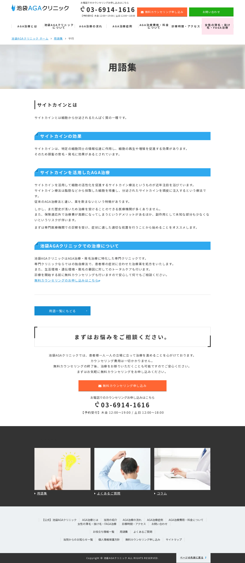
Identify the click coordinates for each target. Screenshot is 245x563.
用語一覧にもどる (62, 311)
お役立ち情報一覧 (103, 532)
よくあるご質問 (142, 532)
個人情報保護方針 (109, 539)
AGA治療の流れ (90, 26)
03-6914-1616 (122, 404)
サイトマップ (174, 539)
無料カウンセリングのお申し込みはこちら (66, 280)
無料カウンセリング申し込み (162, 12)
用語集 (58, 38)
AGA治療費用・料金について (154, 26)
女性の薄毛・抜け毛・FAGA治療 (217, 26)
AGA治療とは (27, 26)
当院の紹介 (110, 520)
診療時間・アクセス (186, 26)
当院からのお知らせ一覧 (78, 539)
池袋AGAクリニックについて (59, 26)
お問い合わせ (211, 12)
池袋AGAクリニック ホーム (29, 38)
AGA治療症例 (122, 26)
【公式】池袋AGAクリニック (59, 520)
